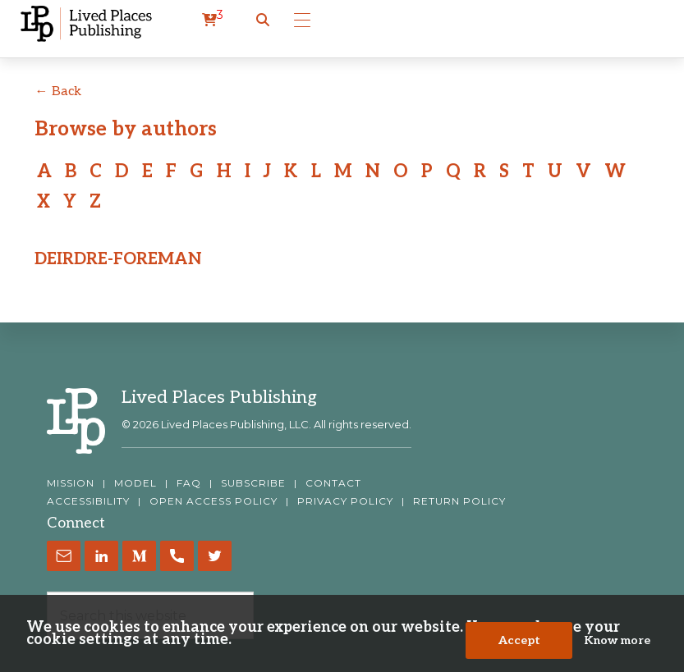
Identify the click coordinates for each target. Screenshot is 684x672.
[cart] (213, 20)
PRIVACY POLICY (345, 501)
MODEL (135, 483)
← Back (58, 91)
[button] (263, 20)
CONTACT (333, 483)
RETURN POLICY (459, 501)
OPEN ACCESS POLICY (213, 501)
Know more (617, 640)
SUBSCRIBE (253, 483)
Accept (519, 640)
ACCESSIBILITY (88, 501)
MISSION (70, 483)
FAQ (189, 483)
